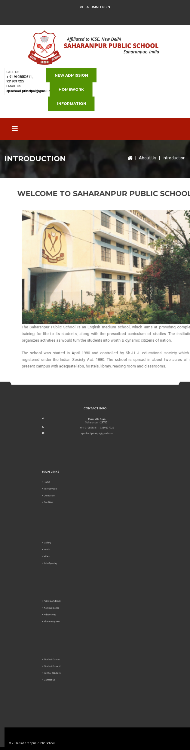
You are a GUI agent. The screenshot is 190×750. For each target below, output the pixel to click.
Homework (71, 89)
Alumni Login (95, 7)
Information (71, 103)
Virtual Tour (96, 19)
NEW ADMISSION (71, 75)
